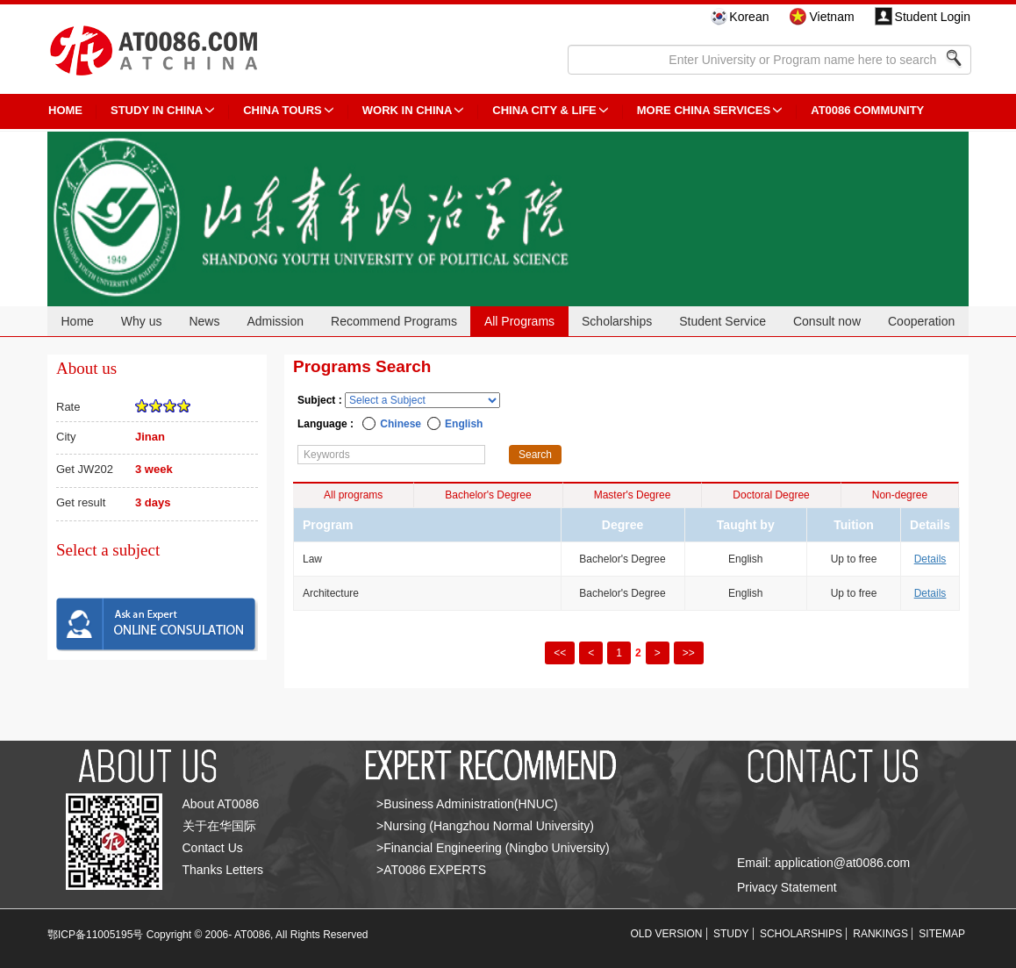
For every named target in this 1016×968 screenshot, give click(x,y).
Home (77, 321)
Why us (141, 321)
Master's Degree (632, 495)
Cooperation (921, 321)
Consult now (827, 321)
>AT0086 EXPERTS (431, 870)
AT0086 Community (867, 110)
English (464, 424)
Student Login (932, 17)
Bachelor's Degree (488, 495)
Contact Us (212, 848)
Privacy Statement (787, 887)
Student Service (722, 321)
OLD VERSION (667, 934)
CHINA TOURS (282, 110)
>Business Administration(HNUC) (467, 804)
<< (560, 653)
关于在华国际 (219, 826)
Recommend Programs (394, 321)
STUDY (731, 934)
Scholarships (617, 321)
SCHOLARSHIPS (801, 934)
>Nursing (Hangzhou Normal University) (485, 826)
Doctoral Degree (771, 495)
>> (689, 653)
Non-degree (899, 495)
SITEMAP (942, 934)
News (204, 321)
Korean (749, 17)
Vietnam (831, 17)
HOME (65, 110)
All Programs (519, 321)
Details (930, 559)
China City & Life (544, 110)
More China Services (703, 110)
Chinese (400, 424)
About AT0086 (221, 804)
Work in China (407, 110)
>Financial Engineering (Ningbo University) (493, 848)
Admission (275, 321)
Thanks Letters (223, 870)
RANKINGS (880, 934)
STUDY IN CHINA (157, 110)
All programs (353, 495)
